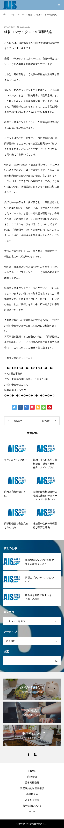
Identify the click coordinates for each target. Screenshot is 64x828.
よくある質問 (32, 800)
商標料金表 (32, 794)
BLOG (32, 811)
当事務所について (32, 805)
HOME (32, 771)
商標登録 (32, 776)
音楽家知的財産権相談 (32, 788)
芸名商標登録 (32, 782)
